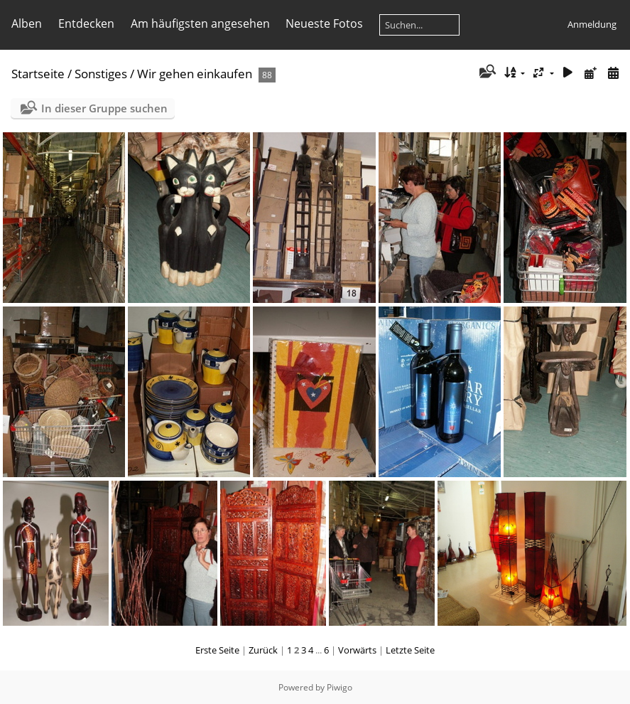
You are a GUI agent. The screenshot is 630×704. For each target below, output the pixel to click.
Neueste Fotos (324, 23)
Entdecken (86, 23)
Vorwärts (357, 650)
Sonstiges (101, 73)
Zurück (263, 650)
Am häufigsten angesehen (200, 23)
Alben (26, 23)
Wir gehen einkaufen (194, 73)
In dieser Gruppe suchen (104, 108)
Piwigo (339, 687)
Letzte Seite (410, 650)
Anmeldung (592, 24)
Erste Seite (217, 650)
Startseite (38, 73)
